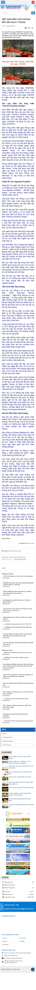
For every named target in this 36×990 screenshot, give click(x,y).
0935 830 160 (12, 905)
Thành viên (23, 938)
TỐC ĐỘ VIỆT (15, 969)
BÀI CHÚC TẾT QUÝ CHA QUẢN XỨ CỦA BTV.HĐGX (21, 767)
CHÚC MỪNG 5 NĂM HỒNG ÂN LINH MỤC (20, 799)
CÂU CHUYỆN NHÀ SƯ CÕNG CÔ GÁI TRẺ (20, 772)
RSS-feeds (6, 944)
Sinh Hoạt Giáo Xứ (7, 741)
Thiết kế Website (5, 969)
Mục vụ (4, 733)
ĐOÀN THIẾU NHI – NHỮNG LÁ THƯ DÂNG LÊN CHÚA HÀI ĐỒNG (19, 762)
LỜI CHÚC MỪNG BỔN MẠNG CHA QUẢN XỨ (21, 805)
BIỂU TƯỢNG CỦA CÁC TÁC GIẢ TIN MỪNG (20, 757)
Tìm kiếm (22, 941)
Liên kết (5, 941)
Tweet (3, 568)
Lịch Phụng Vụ (6, 745)
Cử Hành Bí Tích (7, 737)
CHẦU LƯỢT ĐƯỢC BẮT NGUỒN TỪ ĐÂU (21, 787)
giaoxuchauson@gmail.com (19, 908)
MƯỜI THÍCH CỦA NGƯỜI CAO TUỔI (20, 777)
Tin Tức (5, 938)
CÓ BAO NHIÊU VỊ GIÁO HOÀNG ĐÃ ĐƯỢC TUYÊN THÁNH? (20, 794)
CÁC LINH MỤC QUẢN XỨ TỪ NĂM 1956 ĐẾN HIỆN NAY (21, 783)
